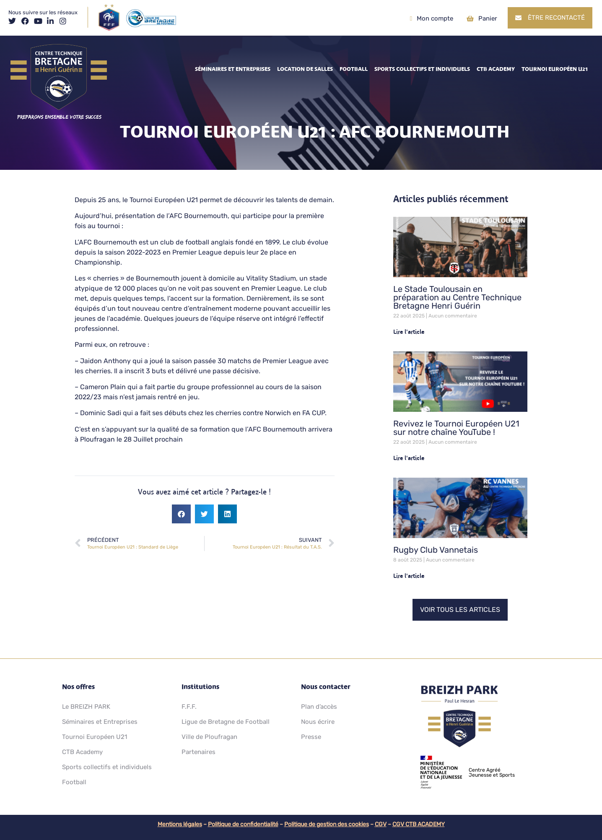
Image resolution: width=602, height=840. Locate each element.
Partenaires (198, 752)
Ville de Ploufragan (209, 737)
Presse (311, 737)
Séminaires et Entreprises (232, 69)
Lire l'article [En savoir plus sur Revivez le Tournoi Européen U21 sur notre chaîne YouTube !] (408, 458)
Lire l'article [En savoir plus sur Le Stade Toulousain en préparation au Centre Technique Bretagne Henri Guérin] (408, 332)
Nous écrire (318, 722)
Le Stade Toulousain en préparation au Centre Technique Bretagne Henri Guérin (457, 297)
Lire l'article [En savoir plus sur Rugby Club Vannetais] (408, 576)
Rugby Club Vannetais (435, 550)
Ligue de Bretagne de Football (226, 722)
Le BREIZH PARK (86, 706)
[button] (181, 514)
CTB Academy (496, 69)
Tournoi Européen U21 (555, 69)
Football (354, 69)
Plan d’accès (319, 706)
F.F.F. (189, 706)
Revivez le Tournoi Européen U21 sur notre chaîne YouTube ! (456, 428)
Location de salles (305, 69)
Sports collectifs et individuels (422, 69)
